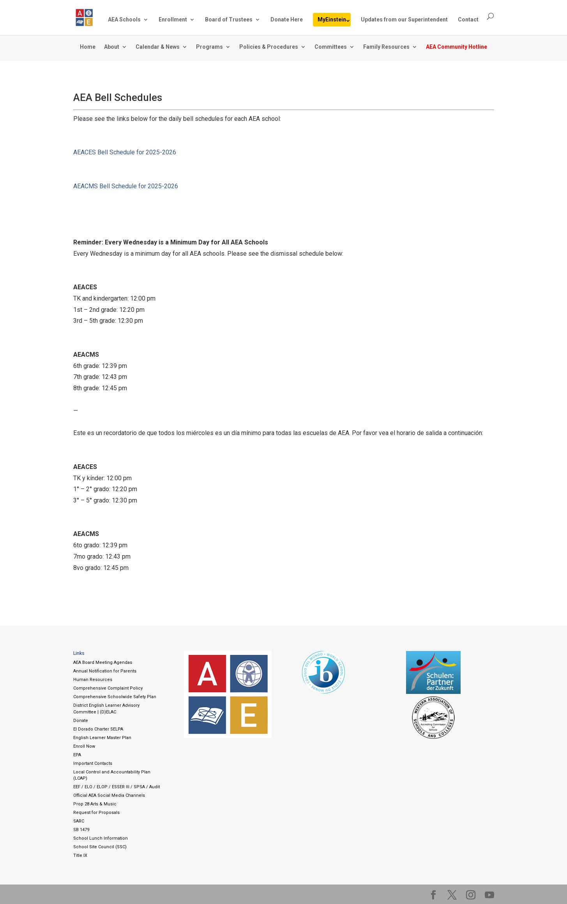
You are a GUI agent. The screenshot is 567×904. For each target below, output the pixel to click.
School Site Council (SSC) (100, 846)
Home (87, 47)
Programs (209, 47)
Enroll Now (84, 746)
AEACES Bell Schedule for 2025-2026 (124, 152)
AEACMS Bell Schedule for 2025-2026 (125, 186)
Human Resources (92, 679)
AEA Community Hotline (456, 47)
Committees (330, 47)
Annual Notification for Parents (104, 671)
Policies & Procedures (268, 47)
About (111, 47)
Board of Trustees (229, 20)
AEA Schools (124, 20)
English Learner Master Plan (102, 737)
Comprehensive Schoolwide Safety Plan (114, 696)
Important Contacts (92, 763)
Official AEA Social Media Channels (109, 795)
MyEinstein (332, 19)
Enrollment (173, 20)
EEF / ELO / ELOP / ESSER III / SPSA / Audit (116, 786)
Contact (468, 20)
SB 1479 (81, 829)
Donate (80, 720)
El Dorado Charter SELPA (98, 729)
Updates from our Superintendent (404, 20)
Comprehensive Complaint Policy (108, 688)
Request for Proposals (96, 812)
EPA (77, 754)
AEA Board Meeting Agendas (102, 662)
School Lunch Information (100, 838)
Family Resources (386, 47)
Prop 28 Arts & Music (95, 804)
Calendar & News (158, 47)
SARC (78, 821)
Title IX (80, 855)
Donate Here (286, 20)
